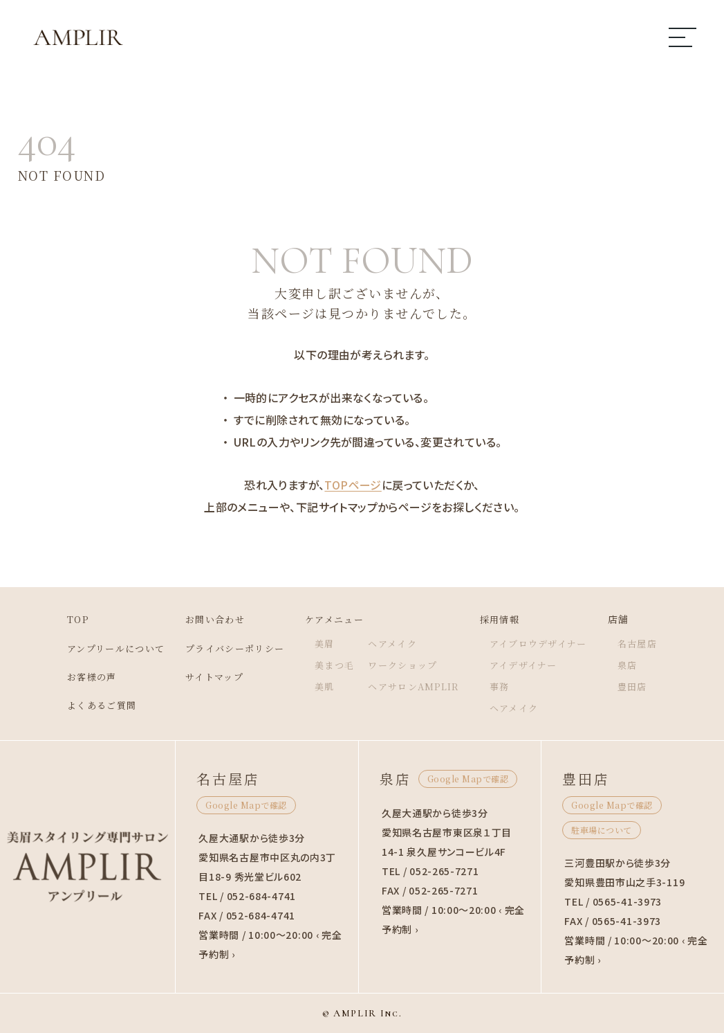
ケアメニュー (334, 619)
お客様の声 (76, 676)
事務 (507, 686)
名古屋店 (653, 643)
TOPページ (352, 484)
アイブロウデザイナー (549, 643)
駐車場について (601, 830)
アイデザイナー (533, 665)
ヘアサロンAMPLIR (417, 686)
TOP (61, 619)
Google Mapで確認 (245, 805)
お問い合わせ (207, 619)
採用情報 (508, 619)
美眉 (323, 643)
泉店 (642, 665)
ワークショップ (406, 665)
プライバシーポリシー (229, 648)
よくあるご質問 (87, 705)
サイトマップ (207, 676)
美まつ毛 (334, 665)
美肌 (323, 686)
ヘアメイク (395, 643)
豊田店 (648, 686)
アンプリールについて (102, 648)
